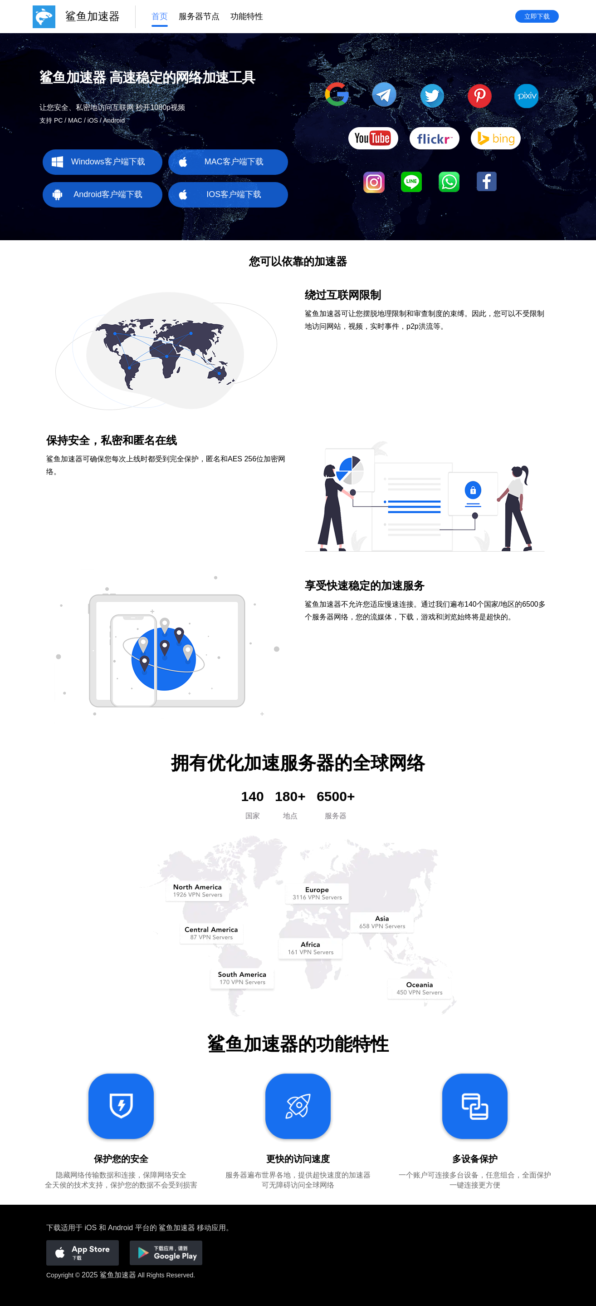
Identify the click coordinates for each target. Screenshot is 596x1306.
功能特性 (246, 16)
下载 (53, 1228)
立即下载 (537, 16)
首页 (159, 16)
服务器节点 (199, 16)
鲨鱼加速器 (118, 1275)
